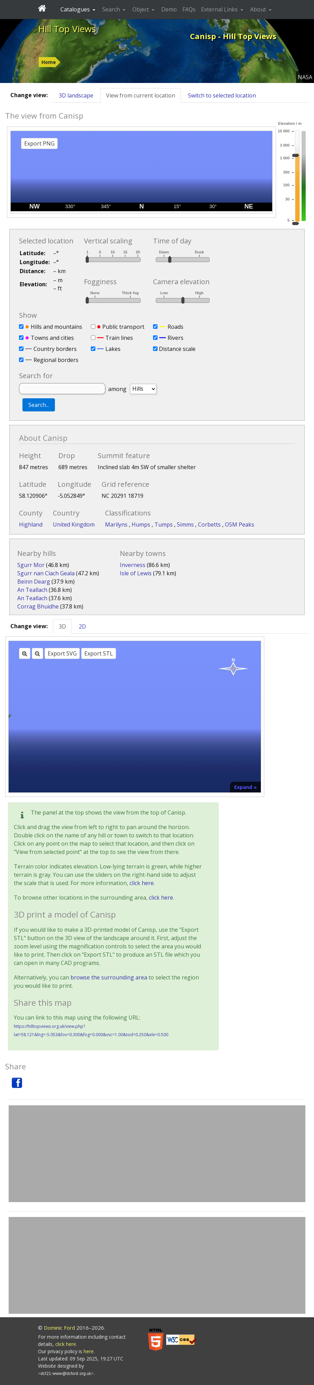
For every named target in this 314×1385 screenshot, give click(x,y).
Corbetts (210, 524)
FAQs (189, 9)
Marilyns (117, 524)
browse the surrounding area (108, 977)
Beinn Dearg (33, 581)
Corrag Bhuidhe (38, 606)
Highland (30, 524)
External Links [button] (220, 9)
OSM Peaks (239, 524)
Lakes (113, 349)
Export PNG (39, 143)
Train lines (119, 338)
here (89, 1351)
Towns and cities (52, 338)
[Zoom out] (37, 653)
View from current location (140, 95)
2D (82, 626)
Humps (142, 524)
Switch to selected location (222, 95)
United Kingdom (74, 524)
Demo (169, 9)
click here (142, 883)
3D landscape (76, 95)
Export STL (98, 653)
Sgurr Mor (31, 565)
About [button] (258, 9)
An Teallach (32, 590)
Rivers (175, 338)
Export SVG (62, 653)
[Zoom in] (24, 653)
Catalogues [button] (75, 9)
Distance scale (177, 349)
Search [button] (111, 9)
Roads (175, 327)
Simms (186, 524)
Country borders (55, 349)
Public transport (123, 327)
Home (48, 62)
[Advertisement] (157, 1153)
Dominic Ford (59, 1327)
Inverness (132, 565)
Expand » (245, 787)
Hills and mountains (56, 327)
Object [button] (141, 9)
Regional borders (56, 360)
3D (62, 626)
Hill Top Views (67, 28)
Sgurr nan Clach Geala (46, 573)
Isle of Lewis (136, 573)
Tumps (164, 524)
